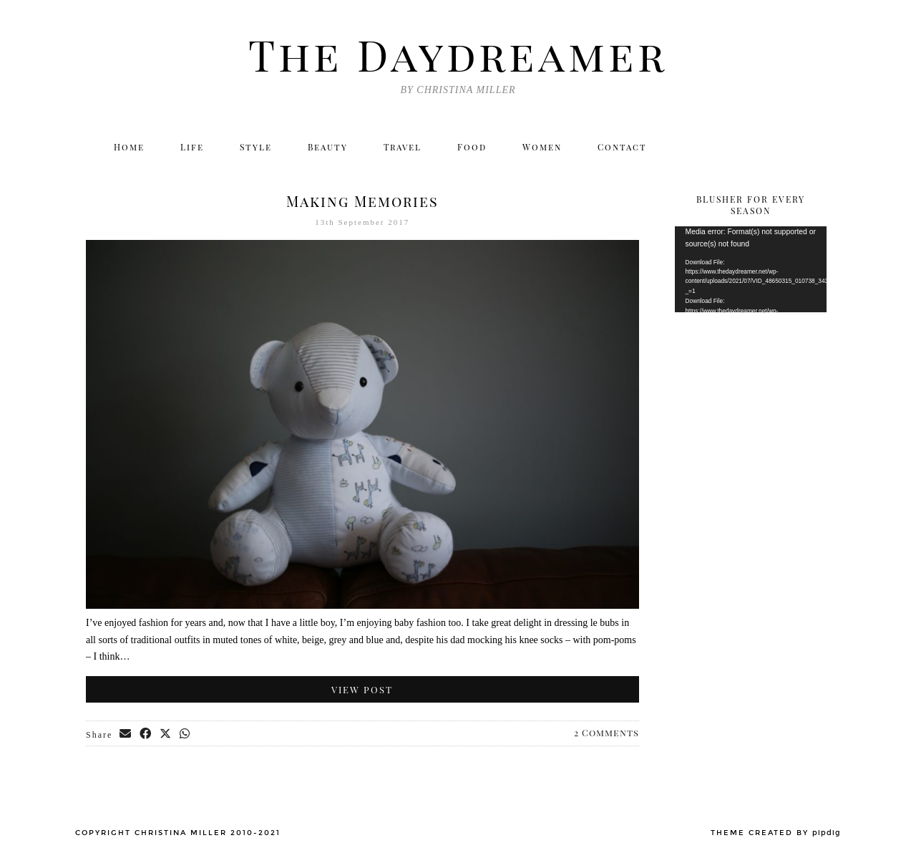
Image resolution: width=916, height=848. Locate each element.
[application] (751, 269)
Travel (403, 147)
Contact (622, 147)
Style (256, 147)
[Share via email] (126, 734)
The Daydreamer (458, 53)
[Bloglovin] (783, 146)
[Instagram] (721, 146)
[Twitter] (690, 146)
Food (472, 147)
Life (192, 147)
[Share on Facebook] (146, 734)
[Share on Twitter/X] (166, 734)
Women (542, 147)
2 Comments (606, 732)
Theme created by (776, 833)
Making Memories (362, 201)
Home (129, 147)
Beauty (328, 147)
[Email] (814, 146)
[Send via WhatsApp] (185, 734)
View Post (362, 689)
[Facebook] (752, 146)
